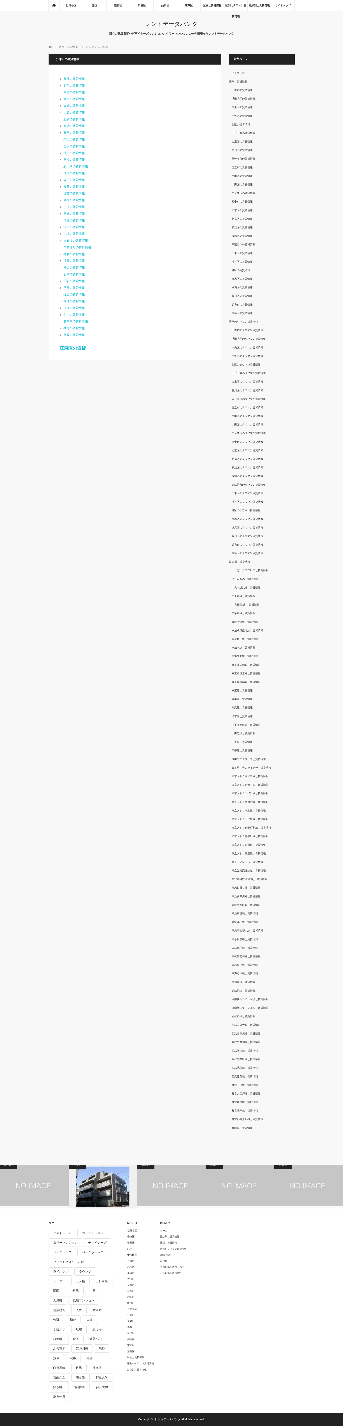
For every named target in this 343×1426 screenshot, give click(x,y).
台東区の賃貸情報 (242, 141)
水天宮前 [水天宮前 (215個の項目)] (59, 1348)
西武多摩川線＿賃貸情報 (246, 1033)
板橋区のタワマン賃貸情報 (247, 476)
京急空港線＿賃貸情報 (245, 621)
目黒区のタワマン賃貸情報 (247, 518)
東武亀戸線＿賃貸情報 (245, 947)
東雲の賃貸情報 (74, 92)
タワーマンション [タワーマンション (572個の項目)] (65, 1242)
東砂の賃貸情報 (74, 105)
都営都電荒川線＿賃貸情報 (247, 1119)
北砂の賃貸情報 (74, 119)
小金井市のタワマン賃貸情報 (249, 433)
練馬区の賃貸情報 (242, 287)
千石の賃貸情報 (74, 281)
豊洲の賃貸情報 (74, 79)
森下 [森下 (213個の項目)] (76, 1339)
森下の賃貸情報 (74, 180)
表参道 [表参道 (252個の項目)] (80, 1377)
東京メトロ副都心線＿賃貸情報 (250, 784)
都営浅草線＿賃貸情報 (245, 1110)
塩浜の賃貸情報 (74, 146)
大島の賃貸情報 (74, 112)
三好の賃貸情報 (74, 213)
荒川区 (131, 1345)
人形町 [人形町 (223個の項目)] (57, 1300)
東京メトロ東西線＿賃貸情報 (249, 844)
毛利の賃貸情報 (74, 254)
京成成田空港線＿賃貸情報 (247, 630)
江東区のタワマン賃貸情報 (247, 493)
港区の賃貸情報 (241, 270)
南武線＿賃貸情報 (242, 707)
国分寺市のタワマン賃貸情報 (249, 398)
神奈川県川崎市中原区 (172, 1266)
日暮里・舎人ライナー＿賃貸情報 (251, 767)
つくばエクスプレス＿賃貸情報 (250, 570)
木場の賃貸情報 (74, 233)
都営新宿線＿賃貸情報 (245, 1102)
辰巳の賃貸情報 (74, 132)
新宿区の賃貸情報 (242, 218)
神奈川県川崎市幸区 (171, 1272)
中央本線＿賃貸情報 (243, 596)
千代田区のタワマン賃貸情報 (249, 373)
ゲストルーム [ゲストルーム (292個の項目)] (62, 1233)
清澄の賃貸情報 (74, 220)
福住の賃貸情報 (74, 301)
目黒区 (131, 1333)
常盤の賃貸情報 (74, 260)
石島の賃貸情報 (74, 274)
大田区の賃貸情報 (242, 184)
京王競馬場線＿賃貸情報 (246, 681)
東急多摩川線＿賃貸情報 (246, 896)
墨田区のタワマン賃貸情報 (247, 416)
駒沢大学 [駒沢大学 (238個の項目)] (102, 1387)
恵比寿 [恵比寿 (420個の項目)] (97, 1329)
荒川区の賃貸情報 (242, 295)
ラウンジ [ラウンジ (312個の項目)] (85, 1271)
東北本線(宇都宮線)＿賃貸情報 (250, 879)
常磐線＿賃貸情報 (242, 750)
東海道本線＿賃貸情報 (245, 973)
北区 (129, 1248)
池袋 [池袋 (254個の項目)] (102, 1348)
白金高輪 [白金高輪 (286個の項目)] (59, 1368)
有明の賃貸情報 (74, 85)
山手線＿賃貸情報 (242, 741)
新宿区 (118, 5)
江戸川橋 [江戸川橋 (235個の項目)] (82, 1348)
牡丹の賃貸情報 (74, 328)
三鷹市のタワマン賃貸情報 (247, 330)
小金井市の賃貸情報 (243, 193)
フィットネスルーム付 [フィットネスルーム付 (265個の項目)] (68, 1262)
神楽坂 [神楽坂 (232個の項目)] (97, 1368)
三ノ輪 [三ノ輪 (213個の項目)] (80, 1281)
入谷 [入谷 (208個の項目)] (79, 1310)
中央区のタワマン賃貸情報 (247, 347)
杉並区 (131, 1297)
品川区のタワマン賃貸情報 (247, 390)
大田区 (131, 1279)
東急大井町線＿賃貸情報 (246, 904)
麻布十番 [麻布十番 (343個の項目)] (59, 1396)
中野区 (131, 1242)
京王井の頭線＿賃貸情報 (246, 664)
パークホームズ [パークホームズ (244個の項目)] (92, 1252)
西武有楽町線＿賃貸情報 (246, 1059)
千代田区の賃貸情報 (243, 133)
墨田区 (131, 1272)
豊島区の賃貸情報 (242, 313)
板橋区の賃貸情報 (242, 235)
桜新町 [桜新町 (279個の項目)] (57, 1339)
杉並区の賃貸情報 (242, 227)
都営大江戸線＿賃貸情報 (246, 1093)
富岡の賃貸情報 (74, 335)
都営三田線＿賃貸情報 (245, 1085)
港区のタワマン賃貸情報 (246, 510)
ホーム (163, 1230)
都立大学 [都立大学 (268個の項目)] (102, 1377)
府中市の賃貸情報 (242, 201)
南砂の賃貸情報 (74, 126)
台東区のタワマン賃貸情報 (247, 381)
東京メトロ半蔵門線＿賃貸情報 (250, 802)
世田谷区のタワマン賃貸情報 (249, 338)
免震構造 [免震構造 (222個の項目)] (59, 1310)
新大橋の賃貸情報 (75, 166)
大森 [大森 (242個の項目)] (89, 1319)
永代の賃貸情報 (74, 308)
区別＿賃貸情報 (212, 5)
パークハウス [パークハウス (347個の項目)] (62, 1252)
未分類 (163, 1260)
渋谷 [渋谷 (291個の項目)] (73, 1358)
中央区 (131, 1236)
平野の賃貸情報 (74, 288)
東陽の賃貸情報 (74, 139)
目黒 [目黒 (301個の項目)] (79, 1368)
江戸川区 (132, 1309)
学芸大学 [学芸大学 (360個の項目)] (59, 1329)
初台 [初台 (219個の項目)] (73, 1319)
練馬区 (131, 1339)
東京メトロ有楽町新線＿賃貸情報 (251, 827)
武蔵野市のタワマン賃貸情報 (249, 484)
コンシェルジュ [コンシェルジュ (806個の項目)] (92, 1233)
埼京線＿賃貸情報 (242, 716)
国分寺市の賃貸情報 (243, 158)
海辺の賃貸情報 (74, 267)
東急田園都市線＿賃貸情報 (247, 930)
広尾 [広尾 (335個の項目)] (79, 1329)
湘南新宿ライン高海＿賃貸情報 (250, 1007)
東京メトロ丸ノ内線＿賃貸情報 (250, 776)
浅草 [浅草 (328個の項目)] (56, 1358)
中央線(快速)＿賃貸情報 (246, 604)
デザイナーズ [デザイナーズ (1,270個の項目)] (97, 1242)
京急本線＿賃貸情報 (243, 613)
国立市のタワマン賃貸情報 (247, 407)
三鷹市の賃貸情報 (242, 90)
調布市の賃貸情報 (242, 304)
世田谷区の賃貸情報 (243, 98)
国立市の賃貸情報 (242, 167)
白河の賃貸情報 (74, 207)
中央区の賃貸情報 (242, 107)
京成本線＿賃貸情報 (243, 647)
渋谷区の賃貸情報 (242, 261)
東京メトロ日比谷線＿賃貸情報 (250, 819)
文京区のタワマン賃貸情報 (247, 450)
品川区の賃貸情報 (242, 150)
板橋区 (131, 1303)
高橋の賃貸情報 (74, 200)
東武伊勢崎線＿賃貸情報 (246, 956)
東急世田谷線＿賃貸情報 (246, 887)
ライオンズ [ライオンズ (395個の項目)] (60, 1271)
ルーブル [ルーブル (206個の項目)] (59, 1281)
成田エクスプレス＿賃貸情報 (249, 759)
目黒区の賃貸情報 (242, 278)
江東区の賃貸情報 (242, 253)
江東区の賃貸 (73, 348)
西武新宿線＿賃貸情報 (245, 1050)
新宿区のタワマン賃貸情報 (247, 458)
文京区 (131, 1285)
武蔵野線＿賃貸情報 (243, 990)
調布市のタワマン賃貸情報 (247, 544)
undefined (165, 1254)
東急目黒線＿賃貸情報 (245, 939)
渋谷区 (142, 5)
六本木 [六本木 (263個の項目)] (97, 1310)
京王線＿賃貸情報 (242, 690)
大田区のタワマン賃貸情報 (247, 424)
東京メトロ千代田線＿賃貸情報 (250, 793)
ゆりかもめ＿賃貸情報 (245, 579)
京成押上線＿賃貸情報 (245, 639)
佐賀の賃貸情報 (74, 294)
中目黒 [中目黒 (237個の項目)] (74, 1291)
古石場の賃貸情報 (75, 240)
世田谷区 (71, 5)
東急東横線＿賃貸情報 (245, 913)
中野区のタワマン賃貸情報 (247, 356)
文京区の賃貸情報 (242, 210)
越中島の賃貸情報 (75, 321)
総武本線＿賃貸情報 (243, 1016)
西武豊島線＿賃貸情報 (245, 1076)
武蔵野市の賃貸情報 (243, 244)
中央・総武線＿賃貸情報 (246, 587)
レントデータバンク (171, 24)
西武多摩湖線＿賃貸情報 (246, 1042)
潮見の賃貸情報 (74, 186)
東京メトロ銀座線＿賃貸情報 (249, 853)
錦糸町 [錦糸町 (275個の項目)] (57, 1387)
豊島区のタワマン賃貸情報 (247, 553)
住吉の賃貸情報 (74, 193)
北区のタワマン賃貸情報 (246, 364)
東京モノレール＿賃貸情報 (247, 862)
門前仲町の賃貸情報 (77, 247)
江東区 (189, 5)
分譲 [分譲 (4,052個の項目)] (56, 1319)
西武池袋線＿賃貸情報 (245, 1067)
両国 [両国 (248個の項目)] (56, 1291)
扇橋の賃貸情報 (74, 159)
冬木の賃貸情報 (74, 314)
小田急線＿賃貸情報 (243, 733)
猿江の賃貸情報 (74, 173)
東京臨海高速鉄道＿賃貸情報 (249, 870)
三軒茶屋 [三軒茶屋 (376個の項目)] (102, 1281)
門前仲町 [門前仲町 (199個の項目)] (79, 1387)
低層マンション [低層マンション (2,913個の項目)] (83, 1300)
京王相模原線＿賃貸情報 (246, 673)
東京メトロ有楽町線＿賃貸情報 (250, 836)
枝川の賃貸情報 (74, 153)
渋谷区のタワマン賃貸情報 (247, 501)
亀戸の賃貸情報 (74, 99)
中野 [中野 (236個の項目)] (92, 1291)
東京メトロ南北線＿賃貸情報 (249, 810)
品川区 (165, 5)
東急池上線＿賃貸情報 (245, 922)
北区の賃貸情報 (241, 124)
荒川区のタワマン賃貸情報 (247, 536)
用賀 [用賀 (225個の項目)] (89, 1358)
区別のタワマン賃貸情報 (235, 7)
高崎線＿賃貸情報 (242, 1127)
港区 (94, 5)
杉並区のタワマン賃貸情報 (247, 467)
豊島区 (131, 1351)
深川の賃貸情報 (74, 227)
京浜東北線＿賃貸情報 (245, 656)
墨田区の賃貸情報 (242, 175)
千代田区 (132, 1254)
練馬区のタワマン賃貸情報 (247, 527)
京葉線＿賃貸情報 (242, 699)
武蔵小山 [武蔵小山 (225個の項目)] (95, 1339)
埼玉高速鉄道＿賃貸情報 (246, 724)
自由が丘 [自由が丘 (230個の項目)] (59, 1377)
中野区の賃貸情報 (242, 116)
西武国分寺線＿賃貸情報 (246, 1024)
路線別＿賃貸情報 (259, 5)
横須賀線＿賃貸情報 (243, 981)
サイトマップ (283, 5)
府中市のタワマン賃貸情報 (247, 441)
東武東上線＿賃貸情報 (245, 964)
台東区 (131, 1260)
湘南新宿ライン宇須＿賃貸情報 (250, 999)
